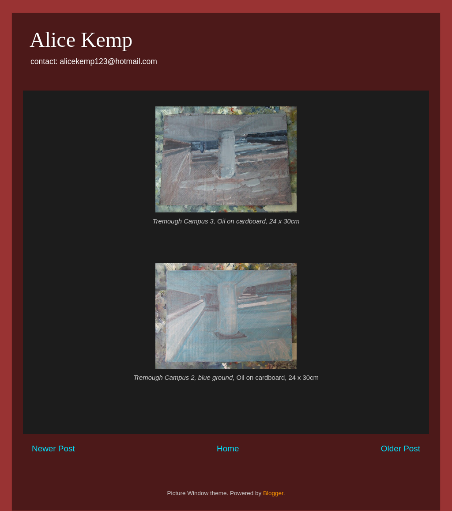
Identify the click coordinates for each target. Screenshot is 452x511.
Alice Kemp (81, 39)
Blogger (273, 493)
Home (228, 448)
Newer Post (53, 448)
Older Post (400, 448)
